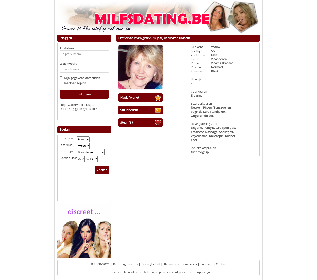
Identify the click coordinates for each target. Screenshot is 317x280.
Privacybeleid (150, 264)
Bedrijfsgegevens (125, 264)
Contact (221, 264)
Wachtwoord (67, 64)
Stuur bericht (129, 110)
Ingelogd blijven (74, 83)
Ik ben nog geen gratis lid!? (78, 109)
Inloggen (84, 94)
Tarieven (206, 264)
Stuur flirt (126, 122)
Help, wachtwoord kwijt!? (77, 105)
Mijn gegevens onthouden (81, 78)
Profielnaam (67, 48)
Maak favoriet (129, 97)
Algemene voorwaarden (180, 264)
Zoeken (102, 170)
